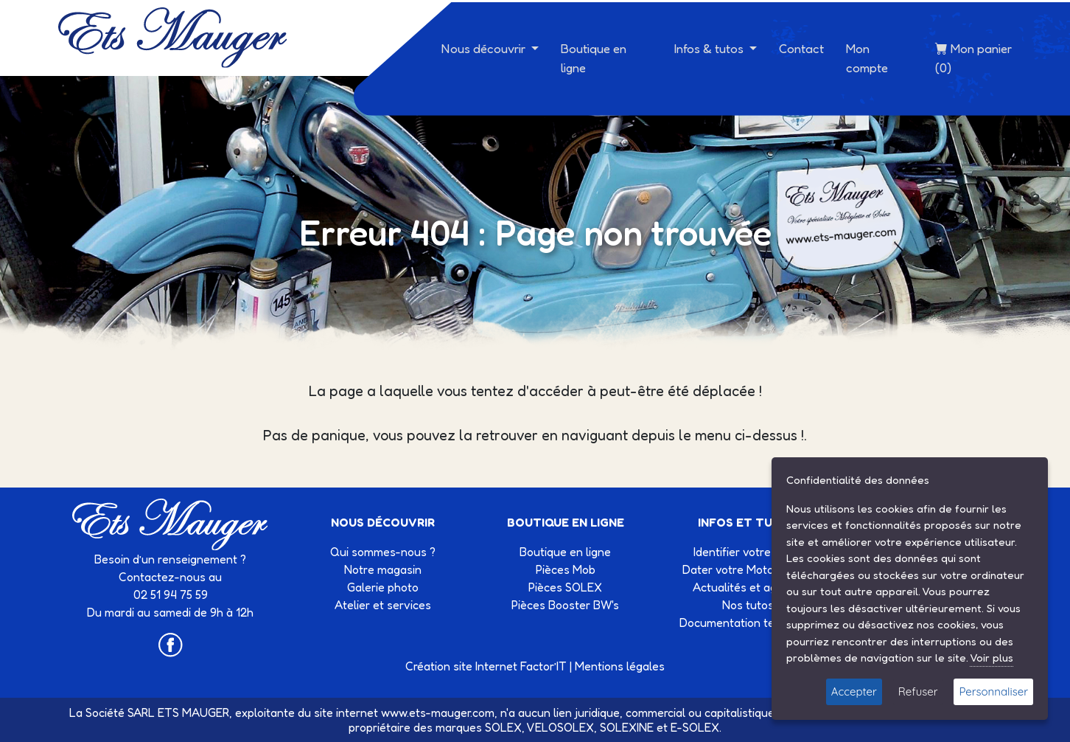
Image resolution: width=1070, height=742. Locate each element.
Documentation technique (747, 622)
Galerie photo (383, 587)
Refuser (918, 691)
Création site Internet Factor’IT (486, 666)
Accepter (854, 691)
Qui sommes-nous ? (383, 551)
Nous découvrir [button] (484, 48)
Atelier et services (383, 604)
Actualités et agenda (748, 587)
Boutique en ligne (593, 58)
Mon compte (867, 58)
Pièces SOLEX (565, 587)
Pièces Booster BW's (565, 604)
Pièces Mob (565, 569)
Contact (801, 48)
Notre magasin (383, 569)
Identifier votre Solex (747, 551)
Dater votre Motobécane (747, 569)
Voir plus (991, 658)
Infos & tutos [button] (710, 48)
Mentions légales (620, 666)
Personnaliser (993, 691)
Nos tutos (748, 604)
